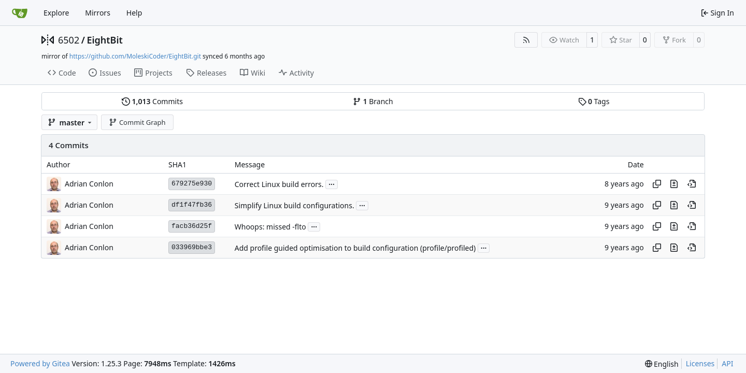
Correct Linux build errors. (279, 184)
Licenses (700, 363)
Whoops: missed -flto (270, 227)
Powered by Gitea (40, 363)
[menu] (662, 364)
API (727, 363)
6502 (68, 40)
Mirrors (97, 13)
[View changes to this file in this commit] (674, 184)
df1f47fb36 (191, 205)
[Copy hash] (657, 184)
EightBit (104, 40)
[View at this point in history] (691, 184)
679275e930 (191, 184)
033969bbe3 (191, 247)
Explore (56, 13)
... (331, 183)
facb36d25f (191, 226)
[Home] (19, 13)
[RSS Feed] (526, 40)
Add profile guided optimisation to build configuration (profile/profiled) (355, 248)
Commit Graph (137, 122)
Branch (373, 101)
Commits (152, 101)
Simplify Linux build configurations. (294, 205)
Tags (594, 101)
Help (134, 13)
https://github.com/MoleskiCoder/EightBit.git (135, 56)
